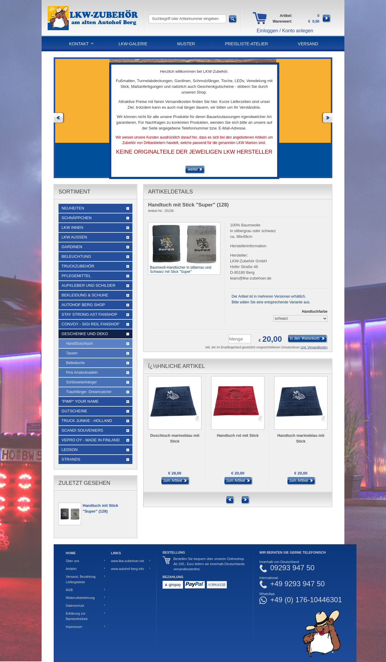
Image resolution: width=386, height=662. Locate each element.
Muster (186, 43)
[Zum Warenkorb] (326, 21)
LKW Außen (74, 237)
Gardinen (72, 247)
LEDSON (70, 449)
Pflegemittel (76, 275)
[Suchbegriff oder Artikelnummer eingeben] (187, 18)
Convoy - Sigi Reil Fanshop (90, 324)
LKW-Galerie (133, 43)
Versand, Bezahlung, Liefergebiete (81, 579)
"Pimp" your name (80, 401)
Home (71, 553)
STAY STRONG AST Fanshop (89, 314)
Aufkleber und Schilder (88, 285)
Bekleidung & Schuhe (85, 295)
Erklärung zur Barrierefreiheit (76, 616)
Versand (308, 43)
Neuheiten (73, 208)
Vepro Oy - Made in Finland (91, 440)
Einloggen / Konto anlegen (285, 30)
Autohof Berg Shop (83, 304)
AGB (69, 590)
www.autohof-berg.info (127, 569)
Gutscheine (74, 411)
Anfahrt (71, 569)
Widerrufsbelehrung (80, 598)
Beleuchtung (76, 256)
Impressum (74, 626)
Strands (71, 459)
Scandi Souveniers (82, 430)
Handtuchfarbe (314, 311)
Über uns (72, 561)
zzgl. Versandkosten (314, 347)
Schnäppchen (77, 218)
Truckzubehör (78, 266)
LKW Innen (72, 227)
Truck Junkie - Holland (87, 420)
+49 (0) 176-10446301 (306, 599)
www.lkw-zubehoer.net (127, 561)
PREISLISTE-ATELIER (246, 43)
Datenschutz (75, 605)
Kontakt (79, 43)
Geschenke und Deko (85, 333)
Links (116, 553)
